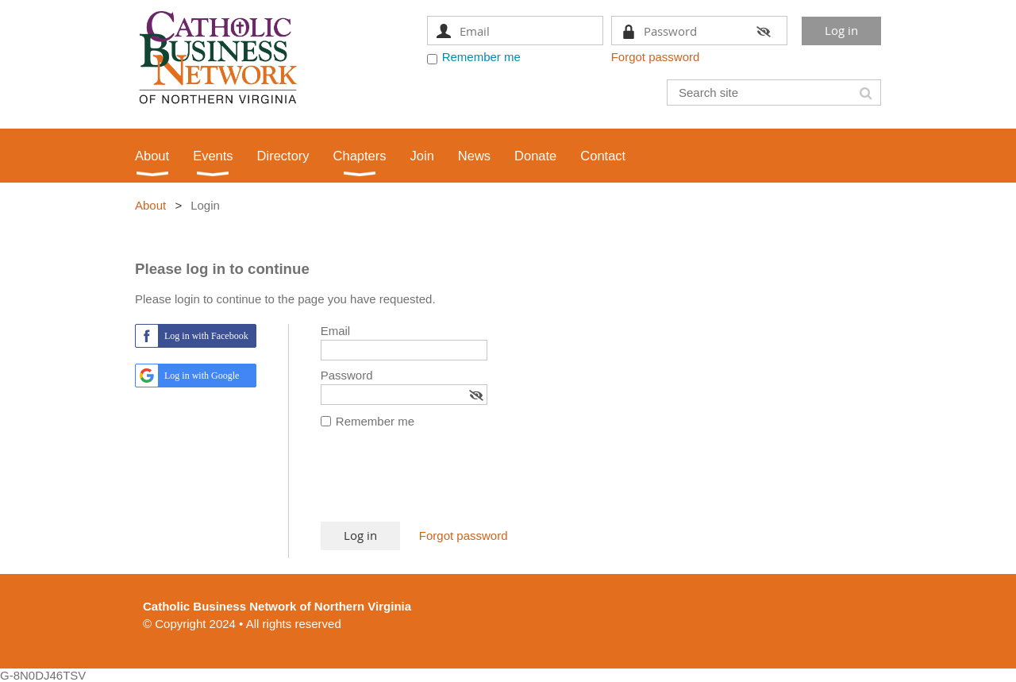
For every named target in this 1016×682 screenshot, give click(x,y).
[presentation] (441, 483)
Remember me (481, 57)
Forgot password (655, 57)
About (150, 205)
